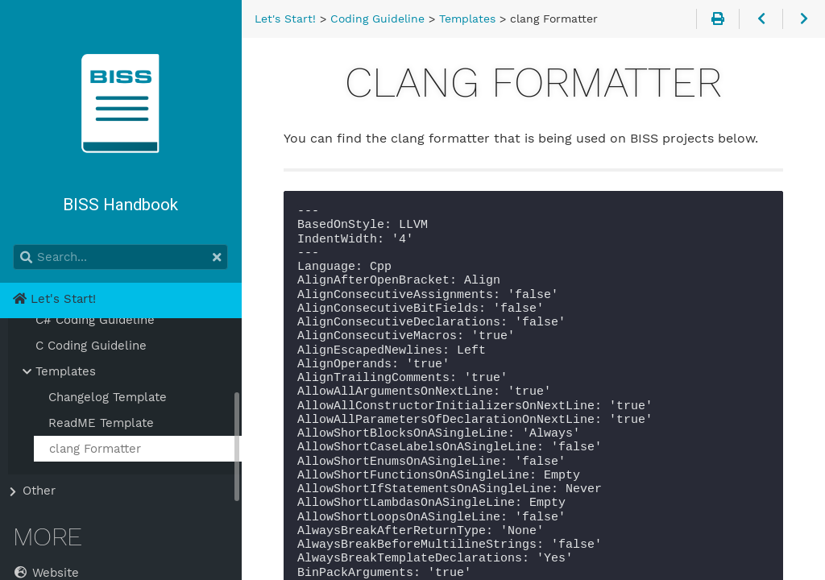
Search (14, 244)
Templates (65, 371)
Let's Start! (54, 299)
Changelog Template (107, 397)
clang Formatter (95, 448)
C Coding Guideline (91, 345)
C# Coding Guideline (95, 320)
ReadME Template (101, 423)
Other (39, 490)
